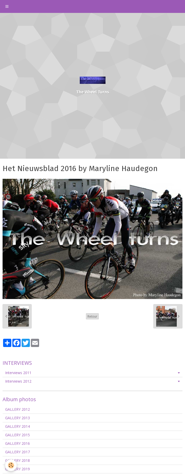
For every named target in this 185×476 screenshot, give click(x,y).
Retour (92, 316)
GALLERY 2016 (17, 443)
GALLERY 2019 (17, 468)
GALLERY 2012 (17, 409)
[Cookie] (11, 465)
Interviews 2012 (18, 381)
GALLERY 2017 (17, 451)
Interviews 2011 (18, 372)
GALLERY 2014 (17, 426)
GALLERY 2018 (17, 460)
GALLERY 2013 (17, 417)
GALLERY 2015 (17, 434)
